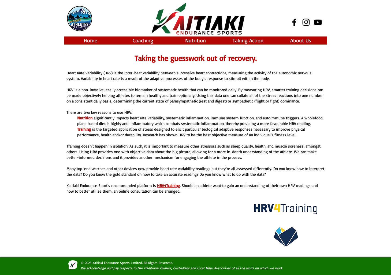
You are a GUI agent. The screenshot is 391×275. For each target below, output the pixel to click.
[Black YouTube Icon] (318, 22)
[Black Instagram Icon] (306, 22)
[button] (143, 40)
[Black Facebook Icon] (294, 22)
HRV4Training (168, 185)
